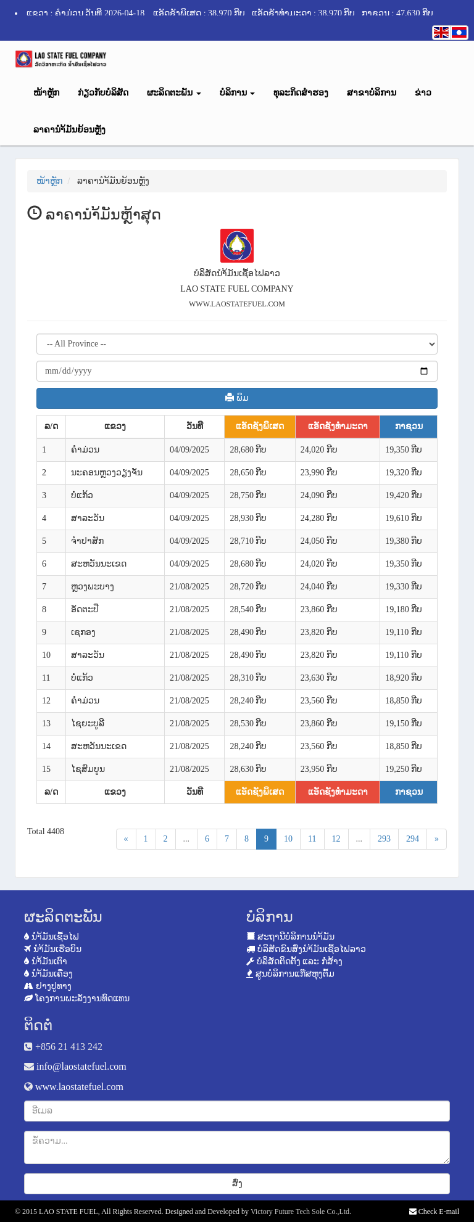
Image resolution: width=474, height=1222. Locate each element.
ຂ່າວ (423, 92)
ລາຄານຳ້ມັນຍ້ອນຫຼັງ (69, 129)
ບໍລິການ (238, 92)
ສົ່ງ (237, 1183)
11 (312, 838)
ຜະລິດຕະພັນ (174, 92)
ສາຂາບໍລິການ (371, 92)
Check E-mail (434, 1211)
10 (288, 838)
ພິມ (237, 398)
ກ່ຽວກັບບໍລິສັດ (103, 92)
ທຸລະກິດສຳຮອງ (300, 92)
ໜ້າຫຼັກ (46, 92)
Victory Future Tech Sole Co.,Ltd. (301, 1211)
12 (336, 838)
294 (412, 838)
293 (384, 838)
